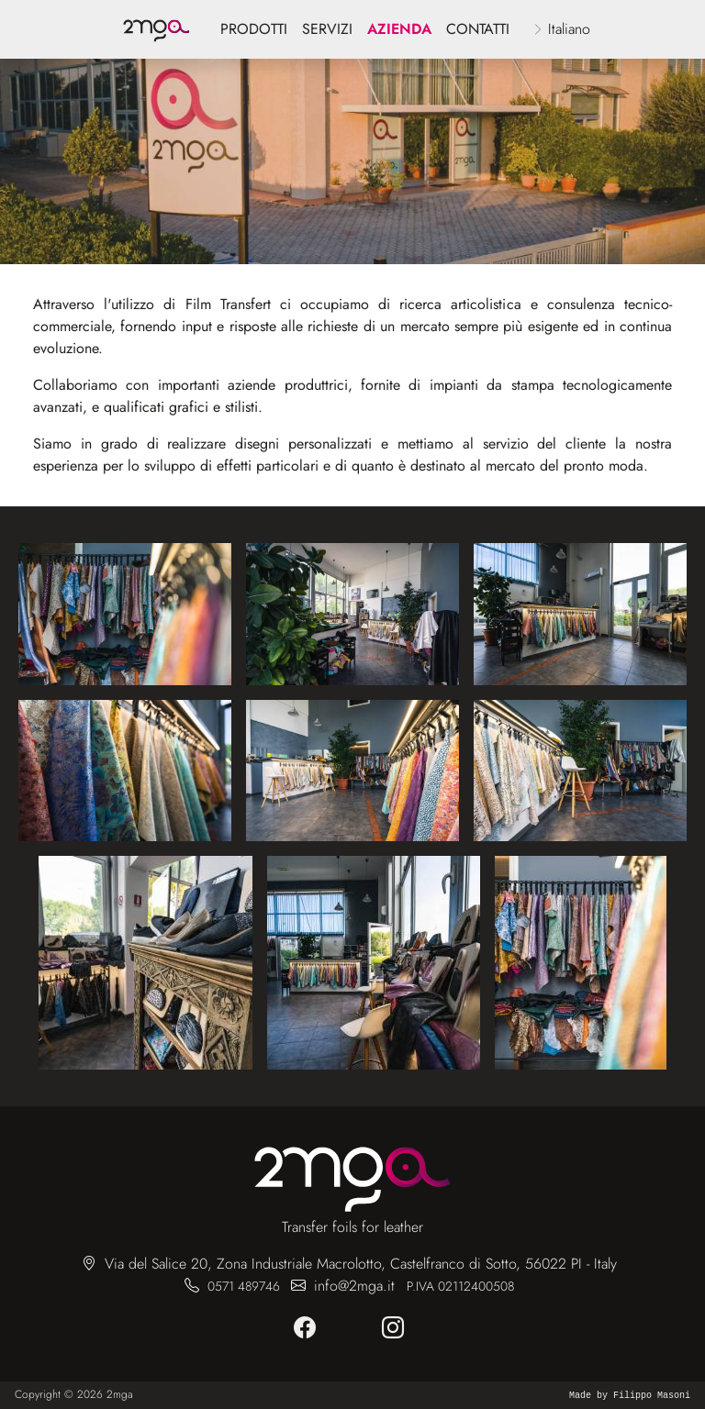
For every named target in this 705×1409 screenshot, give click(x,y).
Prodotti (253, 28)
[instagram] (396, 1328)
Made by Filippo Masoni (629, 1396)
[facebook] (308, 1328)
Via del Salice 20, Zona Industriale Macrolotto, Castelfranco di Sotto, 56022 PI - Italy (361, 1263)
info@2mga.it (354, 1285)
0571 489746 (243, 1286)
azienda (399, 28)
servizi (327, 28)
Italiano (569, 28)
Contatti (477, 28)
